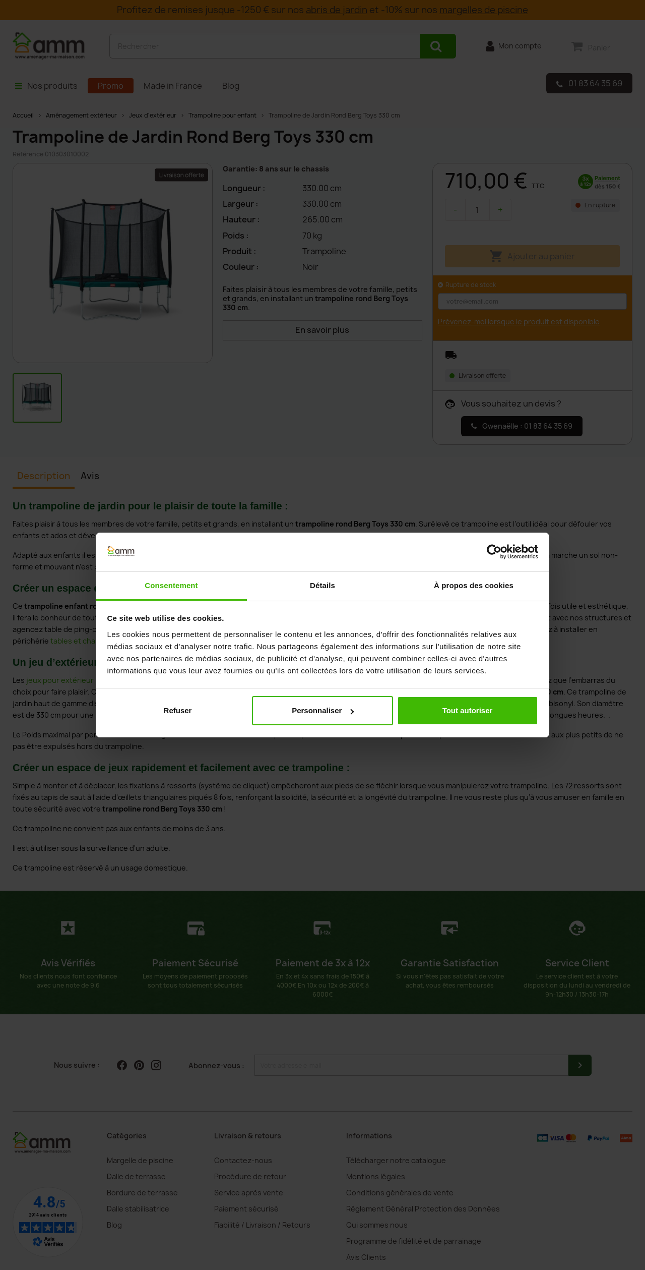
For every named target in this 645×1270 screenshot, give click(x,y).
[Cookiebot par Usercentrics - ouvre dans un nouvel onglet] (494, 552)
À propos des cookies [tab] (473, 585)
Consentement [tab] (171, 585)
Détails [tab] (322, 585)
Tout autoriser (467, 710)
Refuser (178, 710)
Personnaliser (323, 710)
